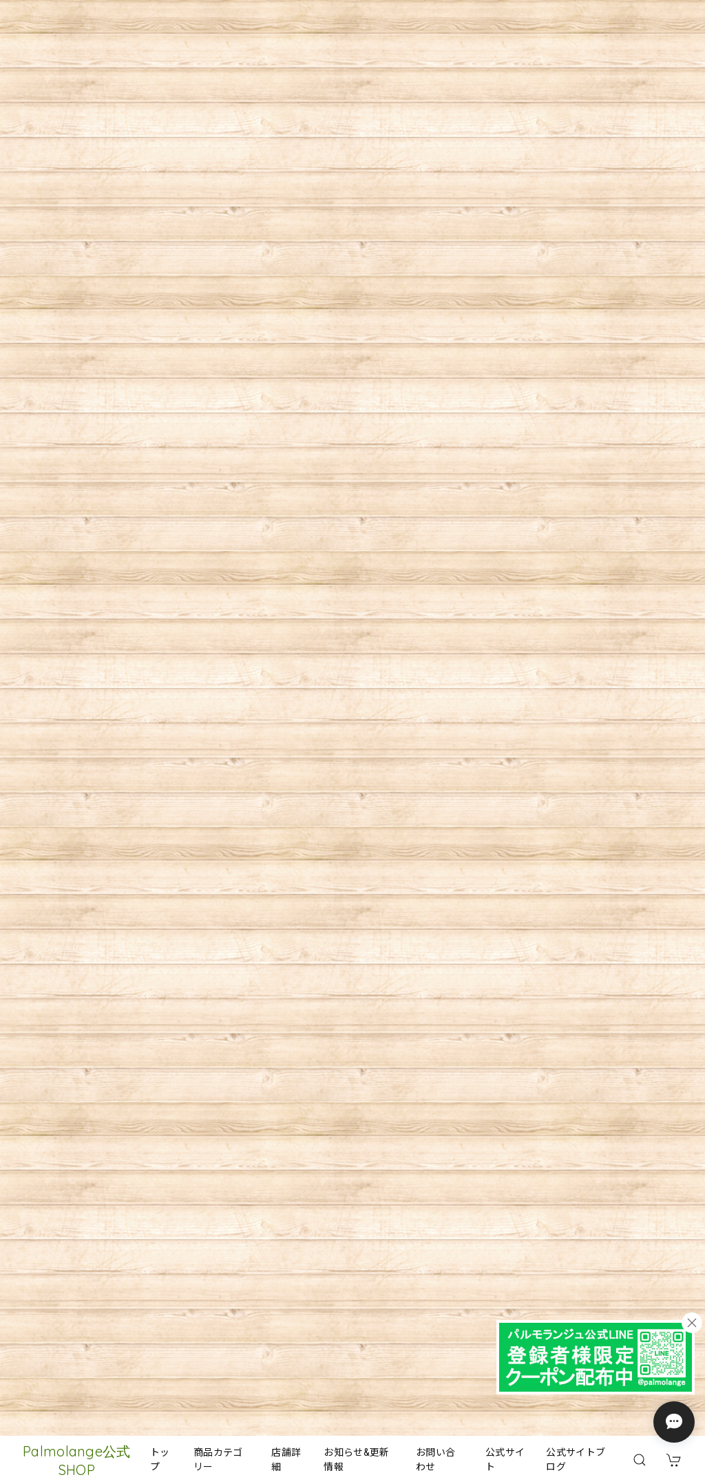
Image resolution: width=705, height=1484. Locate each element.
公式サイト (505, 1459)
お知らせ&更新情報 (356, 1459)
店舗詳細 (286, 1459)
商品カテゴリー (218, 1459)
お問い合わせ (435, 1459)
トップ (160, 1459)
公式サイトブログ (575, 1459)
